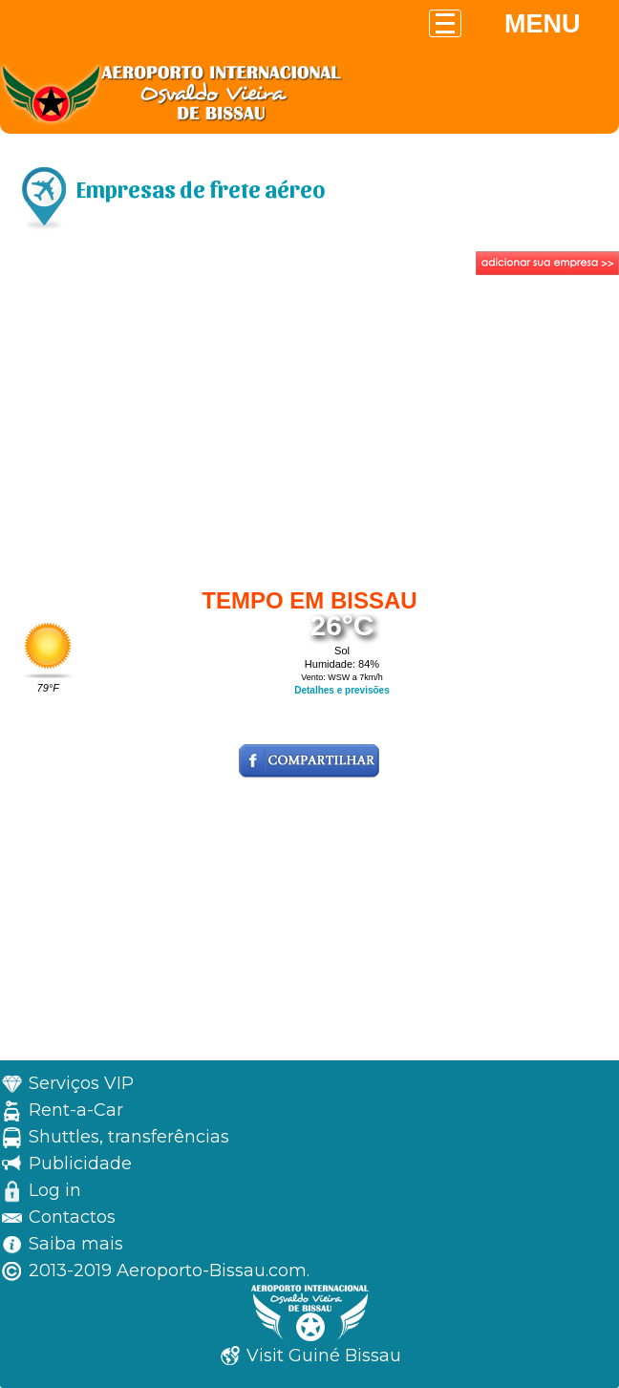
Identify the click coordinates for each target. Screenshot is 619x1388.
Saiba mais (76, 1243)
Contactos (72, 1217)
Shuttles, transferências (129, 1136)
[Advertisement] (309, 423)
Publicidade (80, 1163)
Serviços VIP (81, 1083)
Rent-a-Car (76, 1110)
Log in (55, 1190)
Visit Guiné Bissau (323, 1355)
